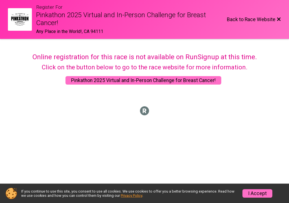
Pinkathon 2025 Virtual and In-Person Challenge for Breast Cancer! (143, 80)
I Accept (257, 193)
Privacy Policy (131, 195)
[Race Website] (22, 19)
